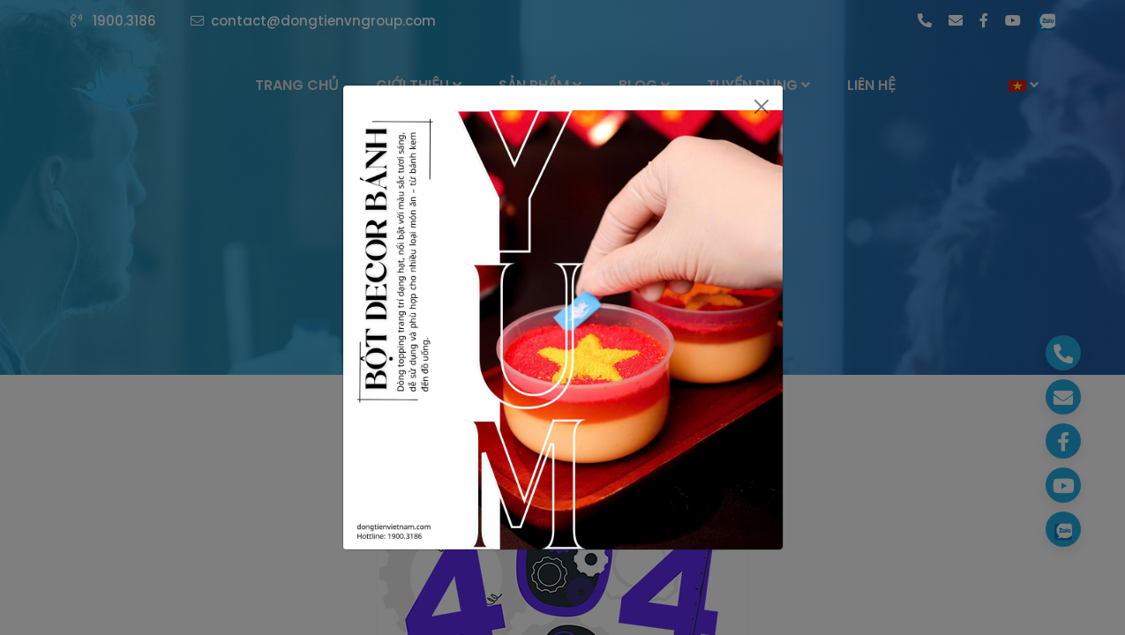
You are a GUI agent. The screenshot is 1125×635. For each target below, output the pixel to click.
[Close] (761, 107)
